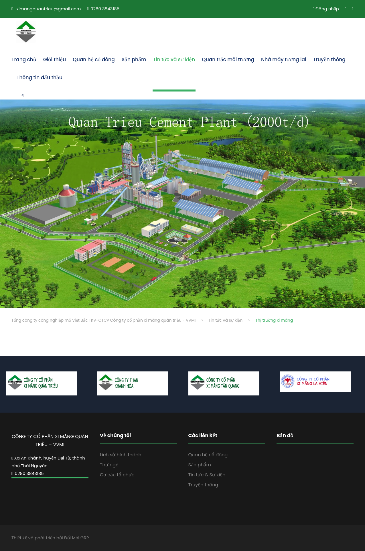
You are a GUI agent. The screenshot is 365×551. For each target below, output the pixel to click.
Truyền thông (329, 59)
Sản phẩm (134, 59)
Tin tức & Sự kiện (207, 475)
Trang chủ (23, 59)
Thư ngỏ (109, 465)
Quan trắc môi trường (228, 59)
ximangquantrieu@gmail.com (49, 9)
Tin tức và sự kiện (174, 59)
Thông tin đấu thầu (39, 77)
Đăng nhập (326, 9)
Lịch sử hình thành (120, 454)
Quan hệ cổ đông (94, 59)
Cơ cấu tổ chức (117, 475)
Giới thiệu (54, 59)
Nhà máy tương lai (283, 59)
